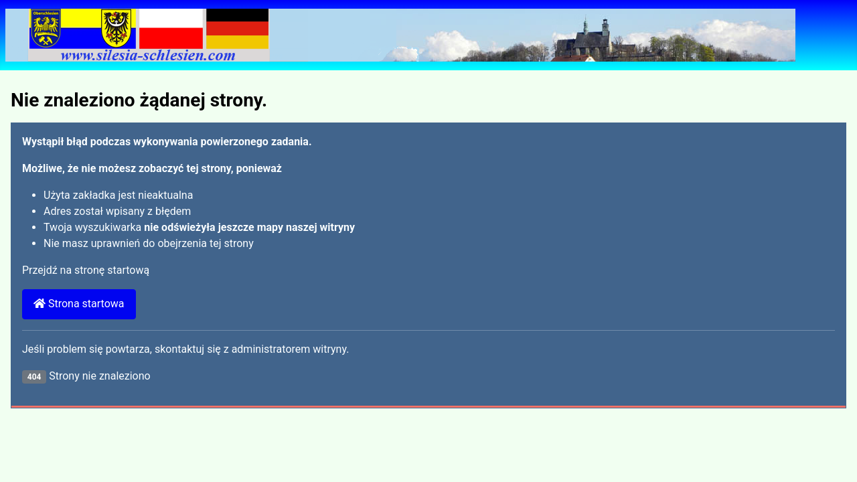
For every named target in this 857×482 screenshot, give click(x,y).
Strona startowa (79, 303)
